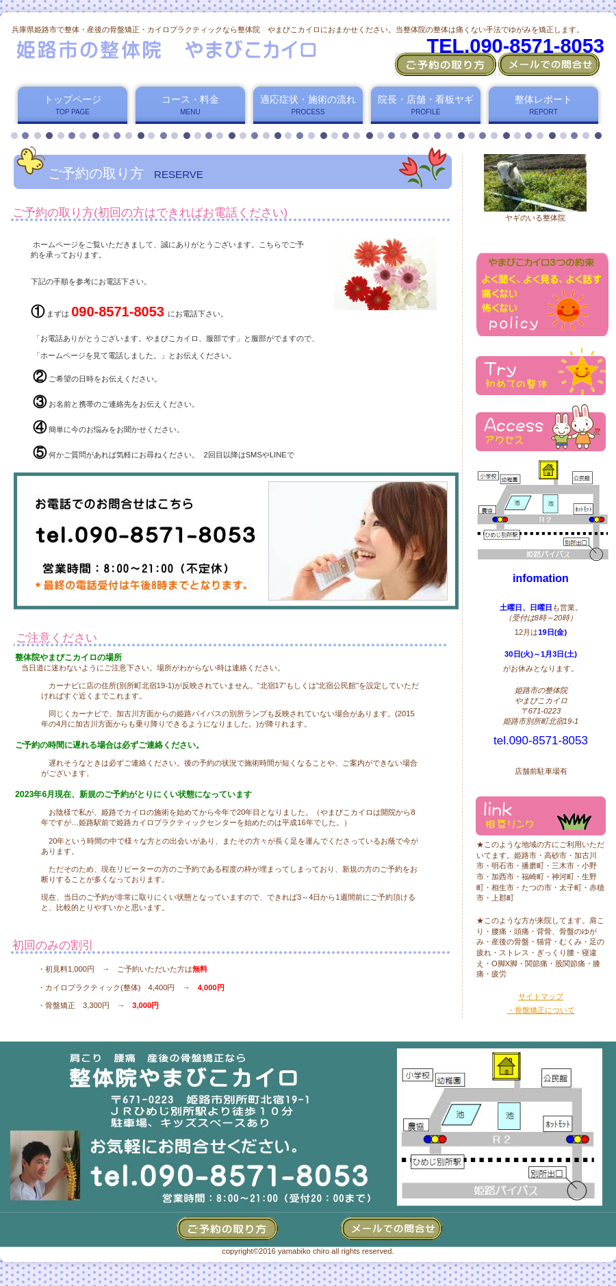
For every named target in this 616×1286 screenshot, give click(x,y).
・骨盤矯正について (541, 1010)
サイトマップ (540, 996)
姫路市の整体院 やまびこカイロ (177, 52)
